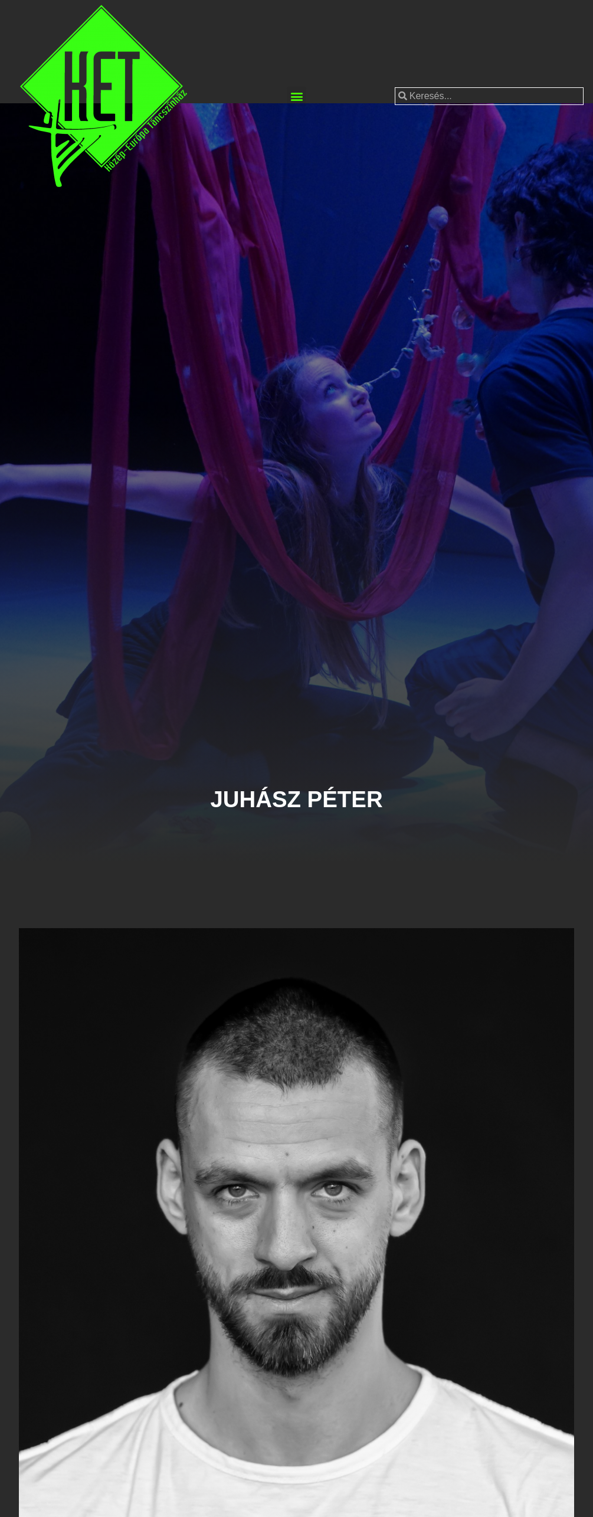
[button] (296, 96)
